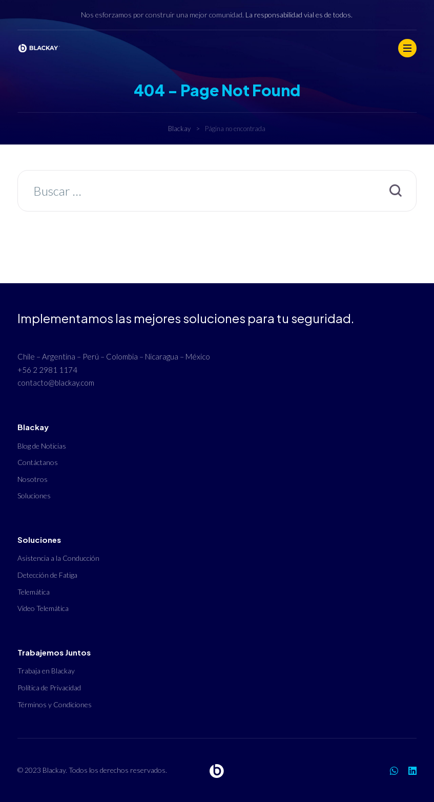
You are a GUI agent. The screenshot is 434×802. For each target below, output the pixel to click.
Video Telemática (43, 608)
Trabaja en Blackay (46, 670)
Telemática (33, 591)
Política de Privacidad (49, 687)
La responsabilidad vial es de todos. (299, 14)
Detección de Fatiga (47, 575)
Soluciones (34, 495)
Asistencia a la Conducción (58, 558)
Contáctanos (37, 462)
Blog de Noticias (41, 445)
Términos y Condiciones (54, 704)
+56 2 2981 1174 (47, 369)
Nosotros (32, 479)
